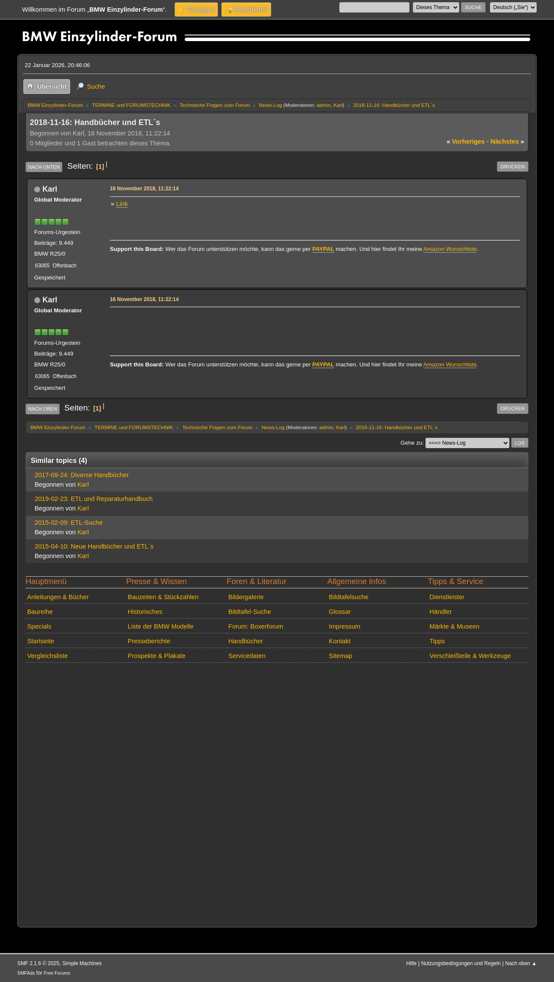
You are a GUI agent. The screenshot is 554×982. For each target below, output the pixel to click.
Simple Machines (82, 963)
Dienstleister (446, 597)
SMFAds (26, 973)
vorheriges (466, 141)
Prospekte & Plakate (156, 655)
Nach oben (42, 408)
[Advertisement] (268, 323)
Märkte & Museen (454, 626)
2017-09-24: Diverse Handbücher (82, 475)
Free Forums (57, 973)
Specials (39, 626)
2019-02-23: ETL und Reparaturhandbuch (94, 498)
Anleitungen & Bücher (58, 597)
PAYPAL (323, 249)
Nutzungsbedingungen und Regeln (460, 963)
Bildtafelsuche (349, 597)
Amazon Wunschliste (450, 249)
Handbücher (245, 641)
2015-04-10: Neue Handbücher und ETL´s (94, 546)
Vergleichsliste (47, 655)
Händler (440, 611)
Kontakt (340, 641)
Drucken (513, 166)
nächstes (507, 141)
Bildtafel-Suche (249, 611)
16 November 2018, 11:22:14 (144, 189)
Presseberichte (149, 641)
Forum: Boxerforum (255, 626)
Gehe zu (411, 443)
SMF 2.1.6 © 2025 (38, 963)
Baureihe (40, 611)
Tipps (436, 641)
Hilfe (411, 963)
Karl (337, 105)
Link (122, 203)
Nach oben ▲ (521, 963)
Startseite (40, 641)
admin (324, 105)
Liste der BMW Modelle (160, 626)
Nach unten (44, 167)
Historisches (145, 611)
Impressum (345, 626)
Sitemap (340, 655)
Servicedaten (246, 655)
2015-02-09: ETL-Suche (69, 522)
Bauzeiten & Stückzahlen (163, 597)
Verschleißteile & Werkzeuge (470, 655)
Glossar (340, 611)
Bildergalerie (246, 597)
